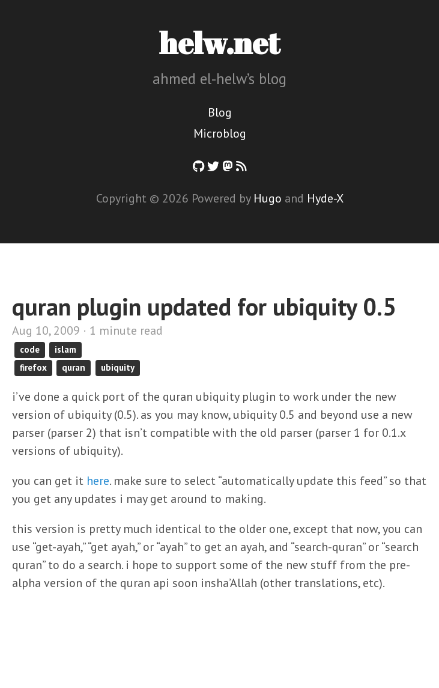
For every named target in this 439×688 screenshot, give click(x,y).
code (30, 349)
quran (73, 367)
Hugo (267, 198)
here (97, 481)
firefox (33, 367)
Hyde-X (325, 198)
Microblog (219, 133)
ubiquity (118, 367)
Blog (220, 112)
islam (65, 349)
